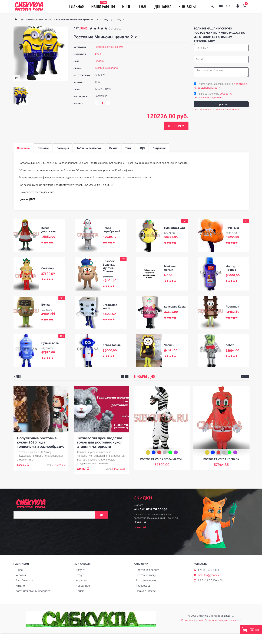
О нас (142, 6)
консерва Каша (175, 306)
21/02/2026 (58, 465)
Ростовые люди (146, 575)
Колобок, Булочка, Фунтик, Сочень (109, 266)
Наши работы (103, 4)
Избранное (83, 585)
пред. (107, 19)
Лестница (232, 306)
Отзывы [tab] (43, 148)
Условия (21, 575)
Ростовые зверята (148, 570)
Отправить (221, 104)
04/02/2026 (118, 469)
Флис (98, 53)
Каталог (21, 585)
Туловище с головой (107, 67)
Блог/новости (25, 580)
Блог (126, 6)
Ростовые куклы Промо (36, 19)
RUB (228, 6)
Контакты (187, 6)
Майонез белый (170, 268)
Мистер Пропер (231, 268)
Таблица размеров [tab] (89, 148)
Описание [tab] (23, 148)
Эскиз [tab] (113, 148)
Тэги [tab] (128, 148)
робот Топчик (112, 345)
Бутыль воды (50, 343)
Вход (79, 575)
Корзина (81, 580)
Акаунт (80, 570)
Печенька (232, 227)
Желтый (99, 60)
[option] (21, 96)
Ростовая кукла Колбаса (221, 459)
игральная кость (110, 306)
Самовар (47, 268)
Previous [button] (122, 376)
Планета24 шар (175, 227)
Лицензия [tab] (159, 148)
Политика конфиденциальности (223, 620)
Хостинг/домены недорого (33, 591)
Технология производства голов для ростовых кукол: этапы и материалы (100, 442)
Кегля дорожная (48, 229)
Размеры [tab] (63, 148)
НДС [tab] (142, 148)
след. (118, 19)
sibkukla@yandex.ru (210, 575)
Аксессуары (143, 585)
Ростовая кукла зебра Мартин (162, 459)
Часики (169, 345)
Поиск (80, 591)
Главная (76, 6)
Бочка (45, 304)
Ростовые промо (147, 580)
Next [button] (126, 376)
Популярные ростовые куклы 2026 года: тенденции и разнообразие (40, 442)
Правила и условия (192, 620)
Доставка (162, 6)
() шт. (251, 629)
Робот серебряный (111, 229)
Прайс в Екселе (146, 591)
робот (230, 345)
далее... (21, 465)
